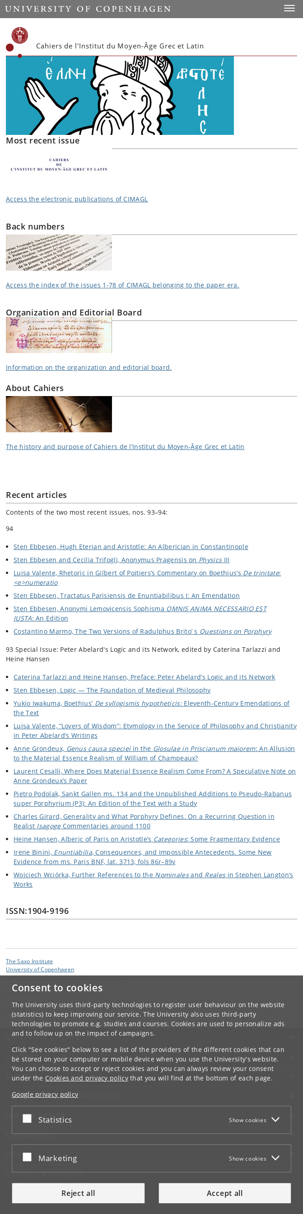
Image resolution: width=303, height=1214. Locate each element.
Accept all (225, 1193)
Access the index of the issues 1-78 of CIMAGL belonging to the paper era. (122, 285)
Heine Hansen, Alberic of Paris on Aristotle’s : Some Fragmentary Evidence (147, 839)
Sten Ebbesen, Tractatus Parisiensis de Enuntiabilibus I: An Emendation (127, 595)
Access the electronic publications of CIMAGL (77, 199)
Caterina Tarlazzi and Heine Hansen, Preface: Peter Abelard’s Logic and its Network (144, 677)
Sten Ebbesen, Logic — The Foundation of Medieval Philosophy (112, 690)
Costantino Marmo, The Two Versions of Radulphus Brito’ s (142, 631)
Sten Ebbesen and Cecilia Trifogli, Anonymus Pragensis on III (121, 559)
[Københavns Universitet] (17, 42)
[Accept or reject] (29, 1118)
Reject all (78, 1193)
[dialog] (151, 1094)
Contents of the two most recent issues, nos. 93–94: (87, 512)
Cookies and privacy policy (86, 1078)
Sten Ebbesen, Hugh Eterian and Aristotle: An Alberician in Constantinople (131, 546)
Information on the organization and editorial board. (89, 367)
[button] (289, 8)
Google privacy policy (45, 1094)
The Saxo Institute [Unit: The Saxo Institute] (29, 961)
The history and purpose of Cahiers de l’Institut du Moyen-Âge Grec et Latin (125, 446)
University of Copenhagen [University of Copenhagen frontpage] (40, 969)
